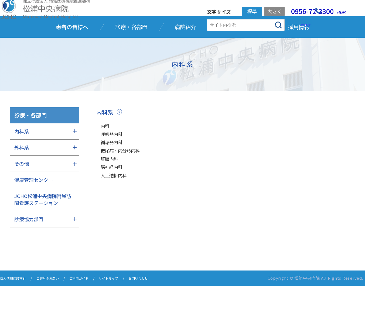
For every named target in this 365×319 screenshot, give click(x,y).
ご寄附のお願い (57, 311)
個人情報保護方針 (16, 311)
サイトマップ (128, 311)
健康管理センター (33, 213)
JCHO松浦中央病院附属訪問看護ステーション (42, 233)
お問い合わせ (162, 311)
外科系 (21, 181)
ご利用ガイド (93, 311)
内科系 (106, 145)
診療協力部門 (28, 252)
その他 (21, 197)
